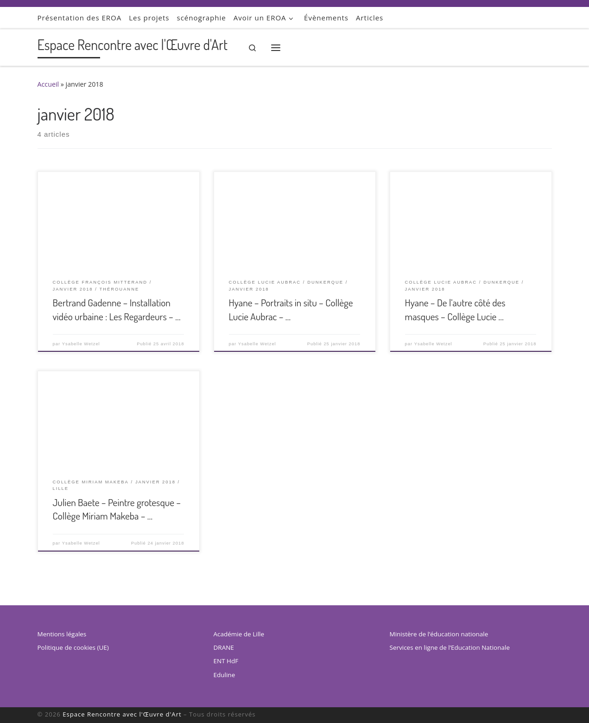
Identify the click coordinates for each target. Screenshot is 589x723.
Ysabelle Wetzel (81, 344)
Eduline (224, 675)
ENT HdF (226, 661)
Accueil (48, 84)
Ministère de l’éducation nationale (439, 634)
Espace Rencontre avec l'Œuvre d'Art (122, 714)
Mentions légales (62, 634)
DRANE (224, 647)
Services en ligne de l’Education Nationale (450, 647)
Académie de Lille (239, 634)
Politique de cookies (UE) (73, 647)
